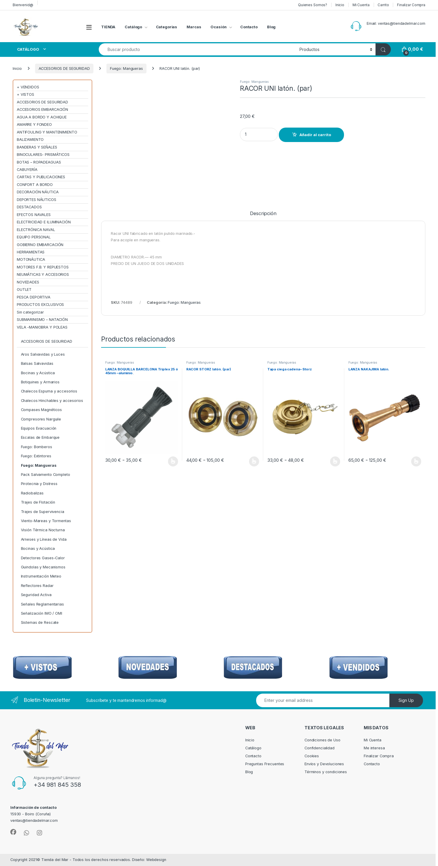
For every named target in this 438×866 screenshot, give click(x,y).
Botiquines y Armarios (40, 382)
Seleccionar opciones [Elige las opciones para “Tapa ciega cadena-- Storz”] (335, 461)
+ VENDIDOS (28, 87)
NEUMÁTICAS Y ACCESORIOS (43, 274)
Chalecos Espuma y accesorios (49, 391)
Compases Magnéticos (41, 410)
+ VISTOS (25, 94)
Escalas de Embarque (40, 437)
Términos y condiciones (325, 772)
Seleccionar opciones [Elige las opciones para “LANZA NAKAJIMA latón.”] (416, 461)
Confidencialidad (319, 748)
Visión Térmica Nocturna (43, 530)
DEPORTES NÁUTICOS (36, 199)
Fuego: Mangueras (126, 68)
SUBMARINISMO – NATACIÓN (42, 319)
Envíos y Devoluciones (324, 764)
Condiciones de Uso (322, 740)
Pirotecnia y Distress (39, 483)
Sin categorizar (30, 312)
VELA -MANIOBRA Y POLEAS (42, 327)
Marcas (194, 27)
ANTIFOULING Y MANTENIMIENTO (47, 132)
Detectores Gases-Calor (43, 558)
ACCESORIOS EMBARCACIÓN (42, 109)
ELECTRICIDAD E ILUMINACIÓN (44, 222)
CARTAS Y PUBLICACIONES (41, 177)
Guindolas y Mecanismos (43, 567)
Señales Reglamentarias (42, 604)
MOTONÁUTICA (31, 259)
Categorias (166, 27)
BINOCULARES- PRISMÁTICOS (43, 154)
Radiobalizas (32, 493)
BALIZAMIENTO (30, 139)
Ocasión (218, 27)
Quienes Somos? (312, 5)
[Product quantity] (259, 134)
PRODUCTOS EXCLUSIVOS (40, 304)
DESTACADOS (29, 207)
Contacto (249, 27)
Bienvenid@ (23, 5)
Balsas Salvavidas (37, 363)
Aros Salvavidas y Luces (43, 354)
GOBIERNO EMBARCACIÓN (40, 245)
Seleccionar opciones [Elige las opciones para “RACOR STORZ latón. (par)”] (254, 461)
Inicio (339, 5)
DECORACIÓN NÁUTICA (38, 192)
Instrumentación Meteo (41, 576)
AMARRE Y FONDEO (34, 124)
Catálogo (133, 27)
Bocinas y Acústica (38, 373)
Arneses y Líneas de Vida (44, 539)
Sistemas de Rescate (40, 622)
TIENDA (108, 27)
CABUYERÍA (27, 169)
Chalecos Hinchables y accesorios (52, 400)
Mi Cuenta (361, 5)
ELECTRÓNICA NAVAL (36, 229)
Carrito (383, 5)
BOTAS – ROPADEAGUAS (39, 162)
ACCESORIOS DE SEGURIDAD (64, 68)
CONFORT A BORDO (35, 184)
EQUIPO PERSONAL (34, 237)
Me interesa (374, 748)
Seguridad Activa (36, 595)
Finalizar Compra (411, 5)
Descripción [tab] (263, 213)
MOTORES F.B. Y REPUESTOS (43, 267)
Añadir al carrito (315, 135)
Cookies (311, 756)
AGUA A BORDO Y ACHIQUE (42, 117)
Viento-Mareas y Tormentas (46, 521)
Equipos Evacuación (39, 428)
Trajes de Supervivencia (42, 511)
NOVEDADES (28, 282)
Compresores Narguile (41, 419)
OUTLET (24, 289)
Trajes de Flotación (38, 502)
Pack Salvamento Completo (45, 474)
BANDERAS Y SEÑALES (37, 147)
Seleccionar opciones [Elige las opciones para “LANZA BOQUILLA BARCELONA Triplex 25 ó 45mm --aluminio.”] (173, 461)
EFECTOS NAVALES (34, 214)
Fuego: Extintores (36, 456)
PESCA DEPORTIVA (33, 297)
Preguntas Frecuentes (264, 764)
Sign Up (406, 700)
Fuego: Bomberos (36, 447)
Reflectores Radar (37, 585)
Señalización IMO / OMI (41, 613)
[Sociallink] (13, 832)
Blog (271, 27)
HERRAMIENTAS (31, 252)
